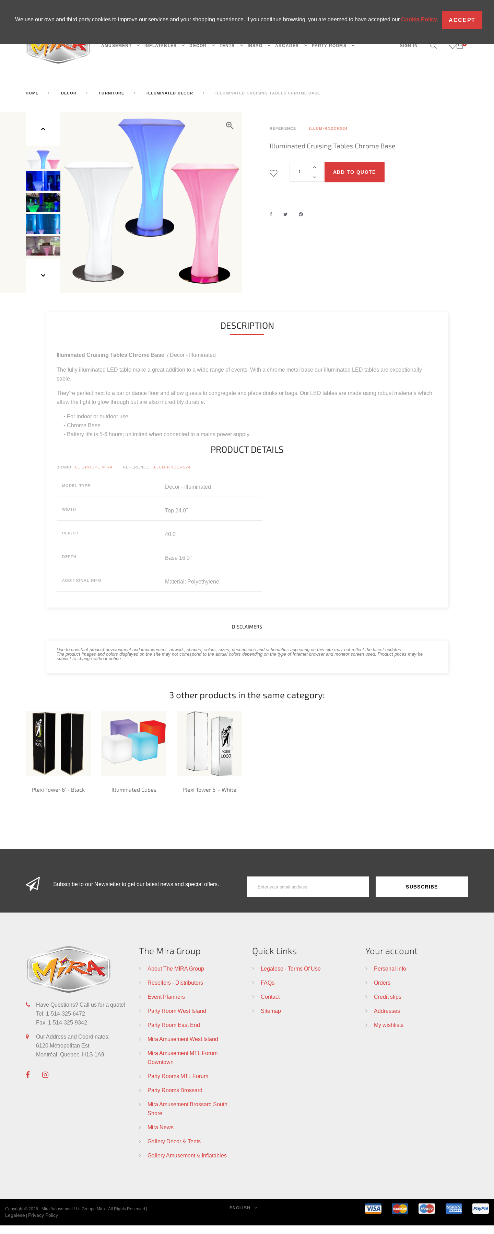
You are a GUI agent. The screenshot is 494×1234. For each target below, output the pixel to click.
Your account (391, 959)
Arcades (288, 45)
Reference (136, 476)
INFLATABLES (161, 45)
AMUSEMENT (117, 45)
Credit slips (387, 1005)
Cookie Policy (419, 19)
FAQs (267, 991)
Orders (382, 991)
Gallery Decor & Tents (174, 1150)
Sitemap (271, 1019)
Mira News (161, 1136)
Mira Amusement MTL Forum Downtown (182, 1066)
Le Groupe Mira (94, 476)
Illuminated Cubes (133, 798)
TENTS (228, 45)
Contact (270, 1005)
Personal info (390, 977)
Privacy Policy (43, 1223)
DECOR (198, 45)
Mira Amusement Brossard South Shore (187, 1117)
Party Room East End (174, 1033)
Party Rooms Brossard (175, 1099)
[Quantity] (307, 172)
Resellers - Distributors (175, 991)
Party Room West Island (177, 1019)
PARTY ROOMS (330, 45)
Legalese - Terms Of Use (291, 977)
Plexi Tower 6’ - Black (58, 798)
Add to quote (354, 172)
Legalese (15, 1223)
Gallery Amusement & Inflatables (187, 1164)
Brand (64, 476)
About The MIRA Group (176, 977)
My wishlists (388, 1033)
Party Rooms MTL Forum (178, 1085)
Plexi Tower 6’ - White (209, 798)
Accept (462, 20)
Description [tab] (247, 334)
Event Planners (166, 1005)
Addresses (387, 1019)
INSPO (256, 45)
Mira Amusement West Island (183, 1047)
